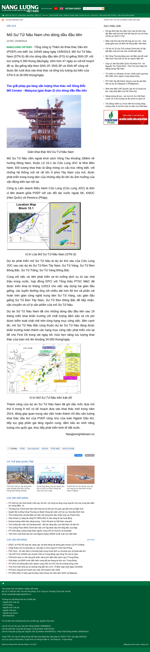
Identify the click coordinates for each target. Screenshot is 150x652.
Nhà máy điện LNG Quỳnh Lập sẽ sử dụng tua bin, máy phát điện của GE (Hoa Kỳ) (125, 90)
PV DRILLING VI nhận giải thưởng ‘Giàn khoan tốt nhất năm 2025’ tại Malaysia (43, 573)
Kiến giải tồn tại (11, 15)
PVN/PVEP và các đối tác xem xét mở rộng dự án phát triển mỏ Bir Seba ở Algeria (80, 488)
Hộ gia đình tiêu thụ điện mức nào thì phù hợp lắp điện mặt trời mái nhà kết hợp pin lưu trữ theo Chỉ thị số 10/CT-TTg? (126, 33)
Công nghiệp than (56, 15)
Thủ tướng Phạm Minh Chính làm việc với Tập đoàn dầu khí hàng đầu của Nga (43, 528)
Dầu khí (45, 15)
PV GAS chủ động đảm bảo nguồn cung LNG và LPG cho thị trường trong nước (43, 564)
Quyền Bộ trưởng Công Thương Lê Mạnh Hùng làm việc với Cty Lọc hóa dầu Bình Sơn (46, 512)
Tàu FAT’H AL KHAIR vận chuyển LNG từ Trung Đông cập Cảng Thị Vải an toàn (43, 554)
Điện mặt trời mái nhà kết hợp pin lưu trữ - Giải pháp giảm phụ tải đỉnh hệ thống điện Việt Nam (125, 42)
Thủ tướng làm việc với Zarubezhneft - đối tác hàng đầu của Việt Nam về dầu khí (44, 525)
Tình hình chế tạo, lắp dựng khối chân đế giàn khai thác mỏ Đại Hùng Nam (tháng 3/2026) (19, 488)
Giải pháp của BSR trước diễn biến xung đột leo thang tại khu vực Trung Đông (43, 560)
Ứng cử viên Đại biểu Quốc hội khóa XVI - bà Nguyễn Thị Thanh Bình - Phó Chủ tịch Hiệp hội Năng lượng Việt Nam (126, 66)
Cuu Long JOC (33, 448)
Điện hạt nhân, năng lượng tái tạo (77, 15)
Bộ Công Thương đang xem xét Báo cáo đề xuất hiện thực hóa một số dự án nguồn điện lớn (126, 57)
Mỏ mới (45, 448)
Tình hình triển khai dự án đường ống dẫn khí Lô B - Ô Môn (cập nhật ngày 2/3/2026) (46, 567)
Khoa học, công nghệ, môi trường (103, 15)
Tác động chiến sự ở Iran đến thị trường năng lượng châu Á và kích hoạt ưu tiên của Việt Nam (126, 105)
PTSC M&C (55, 448)
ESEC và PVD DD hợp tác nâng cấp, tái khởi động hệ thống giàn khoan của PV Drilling (46, 545)
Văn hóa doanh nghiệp (126, 15)
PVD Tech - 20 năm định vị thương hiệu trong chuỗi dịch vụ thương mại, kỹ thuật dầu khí (47, 551)
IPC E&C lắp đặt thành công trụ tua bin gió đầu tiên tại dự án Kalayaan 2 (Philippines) (125, 82)
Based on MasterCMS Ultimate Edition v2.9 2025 (19, 644)
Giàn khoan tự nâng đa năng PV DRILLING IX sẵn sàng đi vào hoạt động (40, 518)
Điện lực (38, 15)
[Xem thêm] (91, 540)
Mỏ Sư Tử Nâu (68, 448)
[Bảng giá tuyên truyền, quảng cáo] (136, 644)
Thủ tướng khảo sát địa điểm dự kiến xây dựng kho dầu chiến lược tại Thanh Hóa (44, 515)
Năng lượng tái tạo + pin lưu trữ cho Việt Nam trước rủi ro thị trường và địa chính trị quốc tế (125, 97)
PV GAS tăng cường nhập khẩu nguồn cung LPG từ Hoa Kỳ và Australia (40, 531)
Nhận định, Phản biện (25, 15)
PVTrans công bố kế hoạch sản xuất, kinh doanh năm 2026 (34, 570)
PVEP (22, 448)
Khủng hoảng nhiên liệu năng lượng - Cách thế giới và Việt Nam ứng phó (40, 521)
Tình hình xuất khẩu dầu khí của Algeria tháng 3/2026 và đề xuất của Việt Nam (43, 534)
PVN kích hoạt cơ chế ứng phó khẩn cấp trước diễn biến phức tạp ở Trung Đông (43, 557)
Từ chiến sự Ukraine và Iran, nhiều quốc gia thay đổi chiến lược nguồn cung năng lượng (126, 75)
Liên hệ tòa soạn (46, 8)
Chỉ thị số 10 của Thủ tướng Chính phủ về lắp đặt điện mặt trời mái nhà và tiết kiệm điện (125, 50)
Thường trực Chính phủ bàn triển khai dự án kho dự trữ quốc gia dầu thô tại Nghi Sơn (46, 509)
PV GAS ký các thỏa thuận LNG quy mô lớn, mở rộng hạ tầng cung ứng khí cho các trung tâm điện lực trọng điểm (51, 504)
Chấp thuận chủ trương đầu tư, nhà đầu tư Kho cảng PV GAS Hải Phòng (40, 548)
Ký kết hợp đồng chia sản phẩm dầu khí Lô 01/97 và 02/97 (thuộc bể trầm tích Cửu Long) (50, 488)
